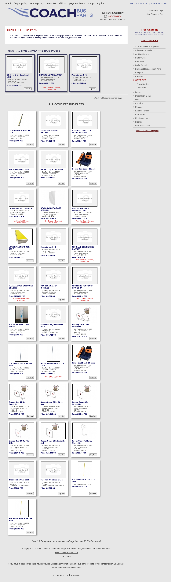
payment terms (77, 3)
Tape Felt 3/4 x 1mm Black (52, 480)
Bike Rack (139, 61)
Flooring (138, 122)
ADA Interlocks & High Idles (147, 47)
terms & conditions (56, 3)
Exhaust (138, 107)
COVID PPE (140, 80)
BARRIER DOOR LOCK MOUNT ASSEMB (82, 132)
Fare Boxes (140, 114)
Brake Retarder (142, 65)
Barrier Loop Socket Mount (52, 169)
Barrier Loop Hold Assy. (19, 169)
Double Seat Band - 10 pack (83, 169)
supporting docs (97, 3)
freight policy (20, 3)
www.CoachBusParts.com (66, 552)
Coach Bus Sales (159, 3)
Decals (138, 92)
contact (7, 3)
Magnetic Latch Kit (79, 75)
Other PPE (141, 88)
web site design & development (66, 575)
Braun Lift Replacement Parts (148, 69)
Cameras (139, 76)
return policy (37, 3)
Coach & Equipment (138, 3)
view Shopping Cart (154, 14)
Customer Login (156, 11)
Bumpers (139, 73)
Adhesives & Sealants (145, 50)
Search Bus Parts (149, 40)
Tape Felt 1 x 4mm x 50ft (19, 480)
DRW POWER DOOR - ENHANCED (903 (81, 209)
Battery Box (140, 58)
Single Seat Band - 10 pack (83, 363)
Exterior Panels (142, 111)
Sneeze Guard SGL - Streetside (80, 403)
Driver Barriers (143, 84)
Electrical (139, 103)
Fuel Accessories (142, 126)
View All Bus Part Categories (147, 131)
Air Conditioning (142, 54)
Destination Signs (143, 96)
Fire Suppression (142, 118)
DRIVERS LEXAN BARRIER (50, 75)
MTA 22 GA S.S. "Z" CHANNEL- (49, 287)
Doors (137, 100)
